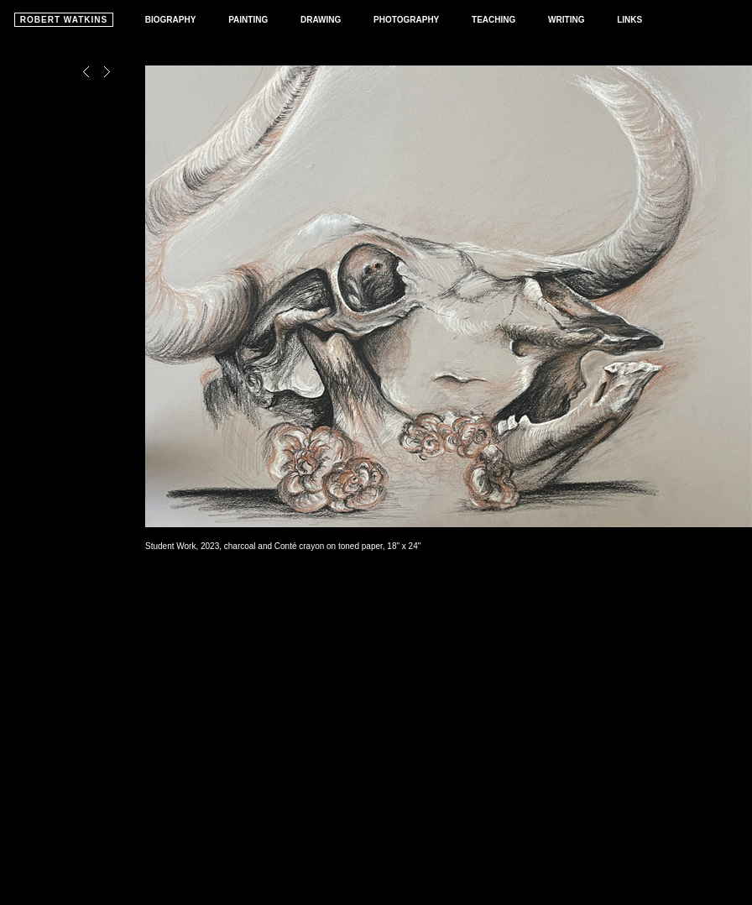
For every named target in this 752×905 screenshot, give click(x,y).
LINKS (629, 19)
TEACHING (493, 19)
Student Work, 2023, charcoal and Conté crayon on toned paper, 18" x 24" (282, 546)
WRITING (566, 19)
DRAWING (320, 19)
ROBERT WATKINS (64, 19)
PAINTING (248, 19)
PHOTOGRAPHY (406, 19)
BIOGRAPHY (170, 19)
